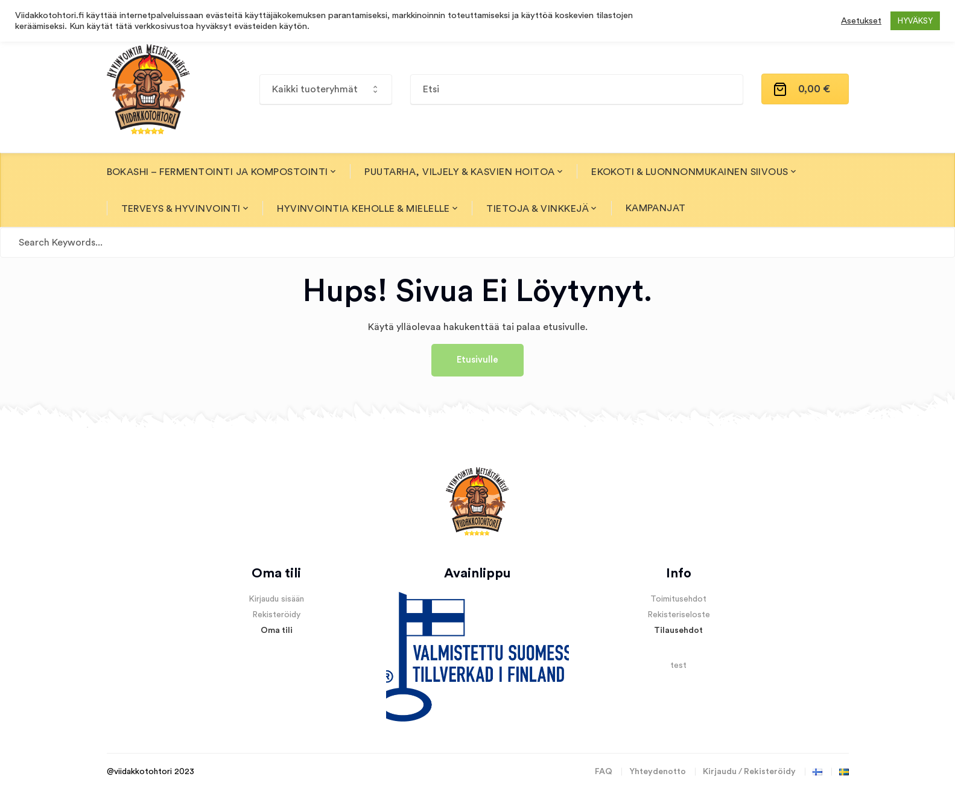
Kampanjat (656, 208)
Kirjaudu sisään (276, 599)
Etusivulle (477, 359)
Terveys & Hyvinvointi (181, 209)
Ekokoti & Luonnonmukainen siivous (689, 172)
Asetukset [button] (861, 20)
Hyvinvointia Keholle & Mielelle (363, 209)
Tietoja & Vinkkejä (537, 209)
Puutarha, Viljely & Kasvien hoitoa (459, 172)
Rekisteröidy (276, 615)
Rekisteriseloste (678, 615)
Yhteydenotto (657, 771)
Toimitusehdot (678, 599)
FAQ (603, 771)
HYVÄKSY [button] (915, 21)
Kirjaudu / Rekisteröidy (749, 771)
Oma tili (277, 630)
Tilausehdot (678, 630)
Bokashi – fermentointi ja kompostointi (217, 172)
